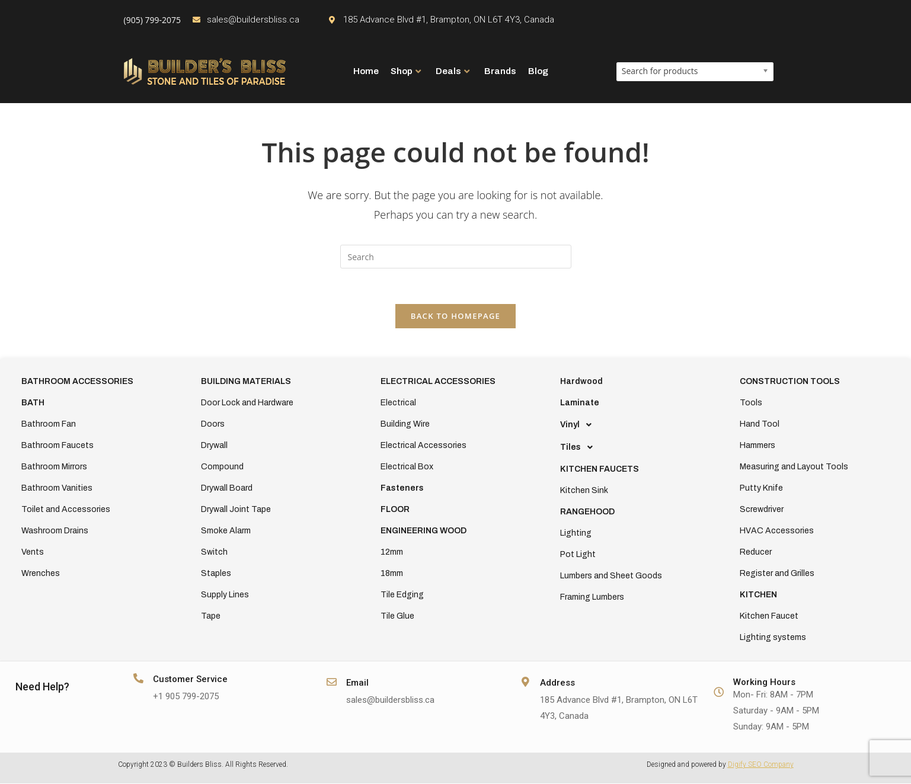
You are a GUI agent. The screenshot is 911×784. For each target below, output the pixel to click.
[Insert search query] (455, 256)
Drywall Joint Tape (236, 509)
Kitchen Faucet (769, 616)
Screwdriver (762, 509)
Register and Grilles (777, 573)
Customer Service (190, 679)
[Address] (525, 682)
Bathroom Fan (48, 424)
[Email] (332, 682)
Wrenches (40, 573)
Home (366, 71)
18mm (392, 573)
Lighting (576, 533)
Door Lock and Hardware (247, 403)
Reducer (756, 552)
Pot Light (578, 555)
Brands (500, 71)
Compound (222, 467)
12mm (392, 552)
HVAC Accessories (777, 531)
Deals (452, 71)
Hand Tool (759, 424)
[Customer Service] (138, 679)
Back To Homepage (455, 316)
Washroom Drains (54, 531)
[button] (635, 425)
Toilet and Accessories (65, 509)
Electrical (398, 403)
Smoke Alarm (226, 531)
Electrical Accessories (423, 445)
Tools (751, 403)
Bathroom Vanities (56, 488)
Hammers (757, 445)
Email (357, 683)
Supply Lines (225, 595)
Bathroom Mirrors (54, 467)
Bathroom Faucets (57, 445)
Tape (210, 616)
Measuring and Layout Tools (794, 467)
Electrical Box (407, 467)
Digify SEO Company (761, 765)
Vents (32, 552)
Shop (406, 71)
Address (557, 683)
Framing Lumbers (592, 597)
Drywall (214, 445)
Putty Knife (761, 488)
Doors (213, 424)
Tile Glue (397, 616)
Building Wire (405, 424)
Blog (538, 71)
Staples (216, 573)
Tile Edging (402, 595)
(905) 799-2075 (152, 19)
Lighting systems (773, 637)
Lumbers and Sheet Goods (611, 576)
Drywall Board (226, 488)
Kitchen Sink (584, 491)
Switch (214, 552)
